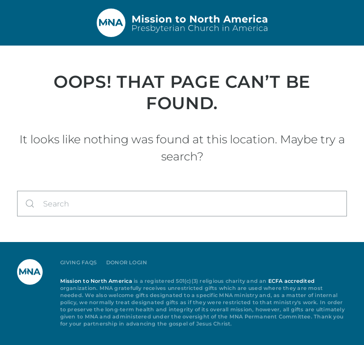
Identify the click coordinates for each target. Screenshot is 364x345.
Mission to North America (96, 281)
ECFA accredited (291, 281)
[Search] (182, 203)
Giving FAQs (78, 263)
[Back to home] (182, 23)
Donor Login (126, 263)
